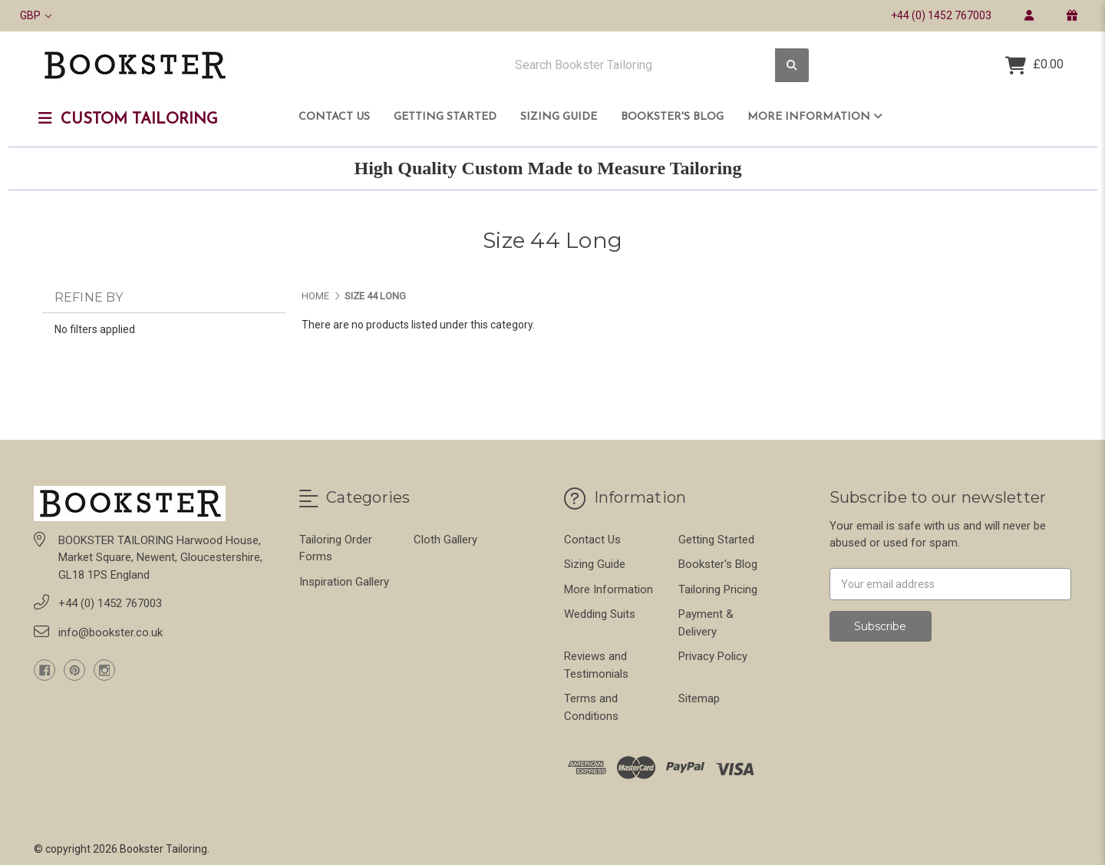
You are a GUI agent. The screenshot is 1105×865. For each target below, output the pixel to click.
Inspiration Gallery (344, 582)
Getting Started (445, 117)
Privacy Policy (712, 656)
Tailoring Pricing (717, 589)
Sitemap (699, 698)
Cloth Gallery (445, 539)
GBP (35, 15)
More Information (814, 117)
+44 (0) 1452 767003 (941, 15)
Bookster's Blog (672, 117)
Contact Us (334, 117)
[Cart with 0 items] (1034, 65)
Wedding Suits (599, 614)
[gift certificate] (1071, 15)
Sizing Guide (558, 117)
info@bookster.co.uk (110, 632)
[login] (1029, 15)
